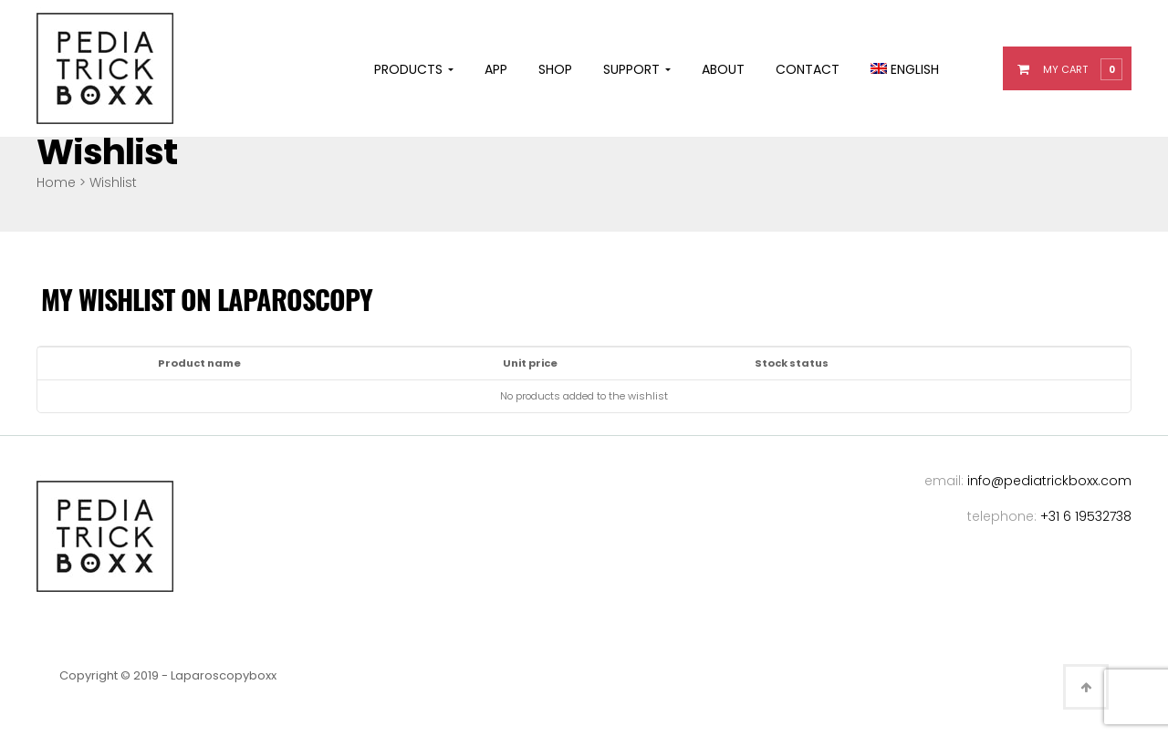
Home (56, 182)
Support (637, 69)
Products (414, 69)
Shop (555, 69)
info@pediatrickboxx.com (1049, 481)
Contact (808, 69)
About (723, 69)
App (496, 69)
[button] (1078, 68)
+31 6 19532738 (1086, 516)
